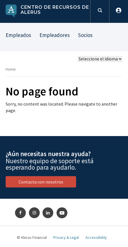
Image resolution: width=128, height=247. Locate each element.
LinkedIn (48, 212)
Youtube (62, 212)
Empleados (18, 35)
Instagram (34, 212)
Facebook (20, 212)
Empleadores (54, 35)
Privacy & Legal (66, 237)
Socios (85, 35)
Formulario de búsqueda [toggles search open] (99, 11)
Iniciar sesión (118, 11)
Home (11, 69)
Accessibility (96, 237)
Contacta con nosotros (41, 182)
